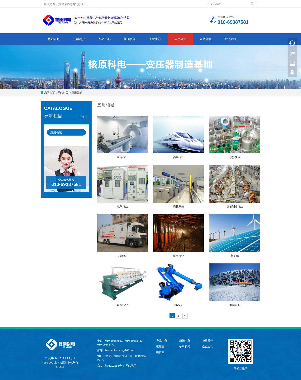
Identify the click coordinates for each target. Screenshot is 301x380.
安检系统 (178, 206)
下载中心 (155, 39)
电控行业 (122, 305)
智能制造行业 (235, 206)
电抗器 (160, 352)
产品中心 (104, 39)
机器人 (178, 305)
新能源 (235, 255)
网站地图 (131, 365)
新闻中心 (184, 340)
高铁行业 (178, 157)
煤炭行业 (178, 255)
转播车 (122, 255)
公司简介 (79, 39)
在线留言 (206, 39)
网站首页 (54, 39)
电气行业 (122, 206)
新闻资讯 (130, 39)
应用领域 (180, 39)
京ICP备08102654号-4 (110, 365)
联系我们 (231, 39)
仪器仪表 (234, 157)
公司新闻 (184, 346)
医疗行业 (122, 157)
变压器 (160, 346)
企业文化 (207, 346)
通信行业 (234, 305)
